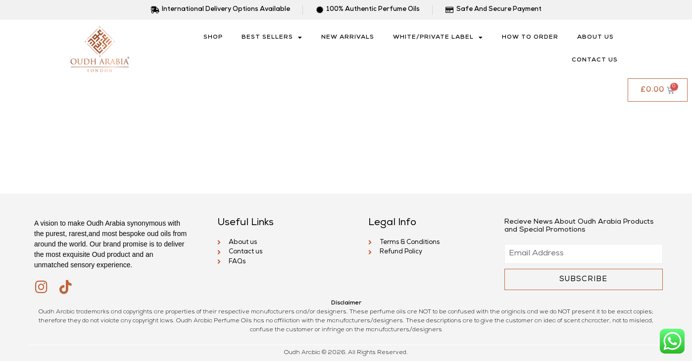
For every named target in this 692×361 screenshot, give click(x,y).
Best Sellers (272, 38)
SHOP (213, 38)
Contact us (595, 60)
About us (595, 38)
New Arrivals (347, 38)
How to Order (530, 38)
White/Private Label (438, 38)
